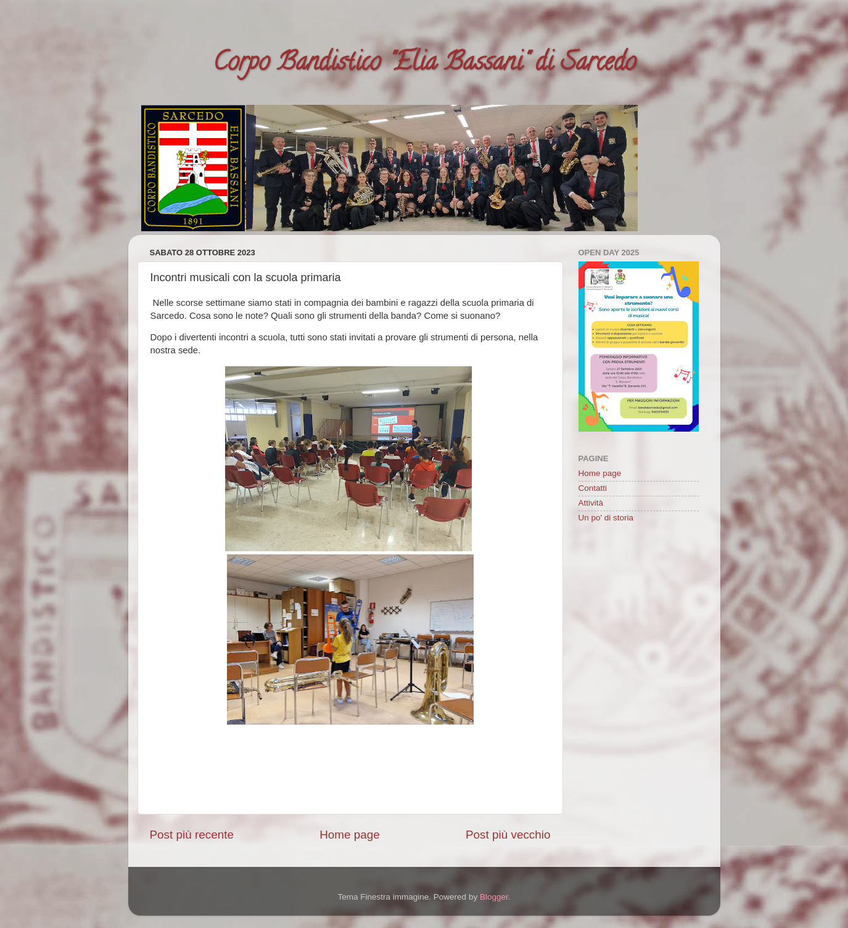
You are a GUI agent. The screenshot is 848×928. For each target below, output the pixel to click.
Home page (349, 834)
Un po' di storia (606, 517)
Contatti (592, 488)
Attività (591, 502)
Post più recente (192, 834)
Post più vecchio (508, 834)
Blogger (494, 896)
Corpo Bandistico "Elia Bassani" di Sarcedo (424, 64)
